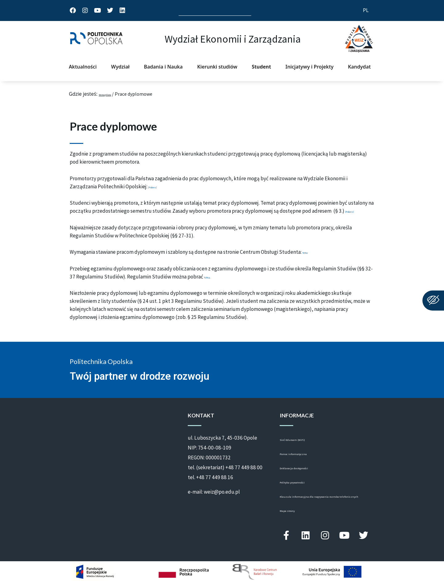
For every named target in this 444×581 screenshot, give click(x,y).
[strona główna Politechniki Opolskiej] (96, 39)
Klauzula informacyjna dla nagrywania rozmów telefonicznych (321, 499)
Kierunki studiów (217, 66)
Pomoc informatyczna (304, 454)
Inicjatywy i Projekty (310, 66)
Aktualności (83, 66)
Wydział (120, 66)
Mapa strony (293, 517)
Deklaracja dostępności (305, 468)
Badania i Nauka (163, 66)
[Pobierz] (158, 186)
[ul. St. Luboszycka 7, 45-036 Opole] (121, 441)
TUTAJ (310, 252)
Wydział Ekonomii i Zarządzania (233, 38)
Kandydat (359, 66)
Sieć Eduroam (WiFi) (302, 440)
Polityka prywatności (303, 482)
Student (261, 66)
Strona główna (115, 93)
